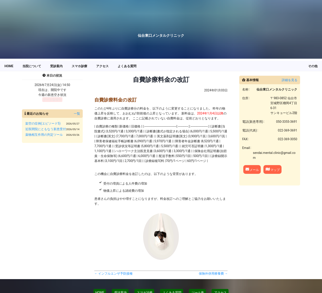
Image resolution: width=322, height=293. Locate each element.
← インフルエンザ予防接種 (113, 273)
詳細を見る (289, 80)
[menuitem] (9, 66)
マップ (272, 169)
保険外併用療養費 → (213, 273)
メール (252, 169)
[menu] (161, 66)
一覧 (77, 113)
